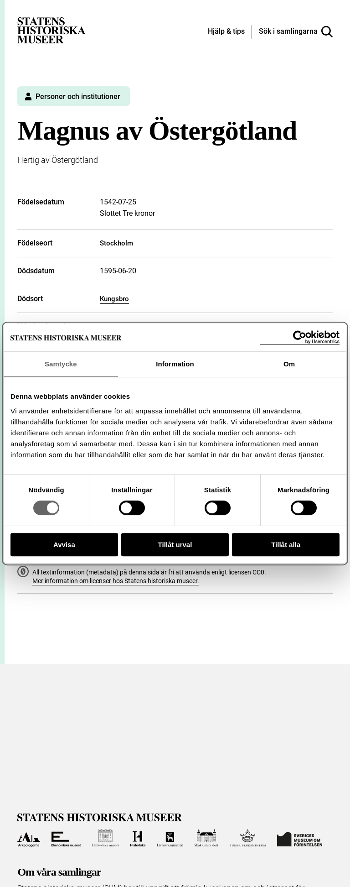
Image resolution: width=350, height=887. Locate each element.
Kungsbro (114, 299)
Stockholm (116, 243)
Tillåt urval (175, 544)
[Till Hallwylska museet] (105, 838)
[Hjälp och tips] (226, 32)
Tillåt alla (285, 544)
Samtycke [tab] (61, 364)
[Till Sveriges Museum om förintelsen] (299, 838)
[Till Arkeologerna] (28, 838)
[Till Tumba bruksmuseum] (248, 838)
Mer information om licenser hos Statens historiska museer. (115, 580)
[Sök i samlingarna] (296, 32)
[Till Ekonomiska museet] (66, 838)
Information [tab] (175, 364)
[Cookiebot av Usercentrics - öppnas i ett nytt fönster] (300, 337)
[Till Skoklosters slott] (206, 838)
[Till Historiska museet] (137, 838)
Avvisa (64, 544)
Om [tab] (289, 364)
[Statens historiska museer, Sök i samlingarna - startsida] (51, 29)
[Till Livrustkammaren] (170, 838)
